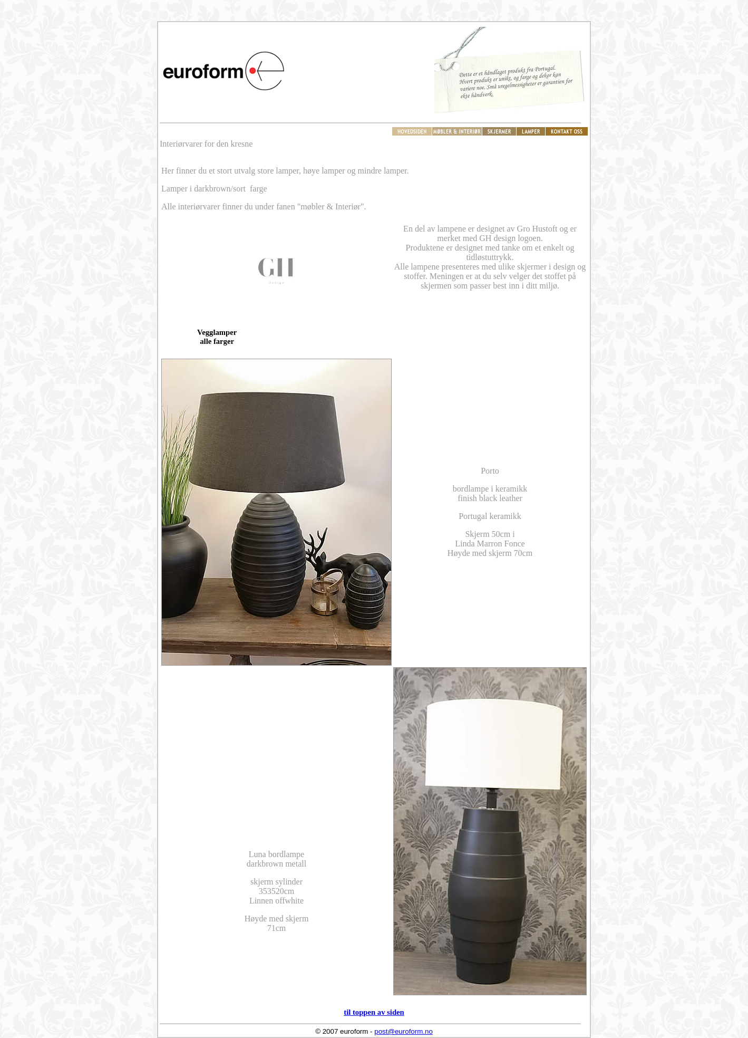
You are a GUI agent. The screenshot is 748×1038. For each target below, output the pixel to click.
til (348, 1012)
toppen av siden (378, 1012)
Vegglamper (217, 332)
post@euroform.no (403, 1031)
